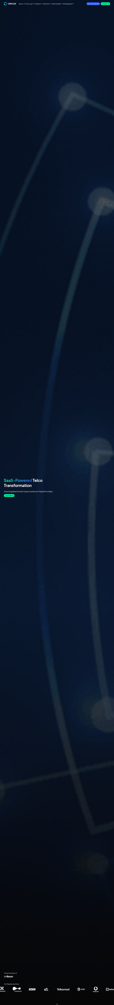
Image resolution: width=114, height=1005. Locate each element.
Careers (37, 4)
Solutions (45, 4)
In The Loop (28, 4)
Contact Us (105, 4)
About (21, 4)
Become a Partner (93, 4)
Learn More (9, 495)
